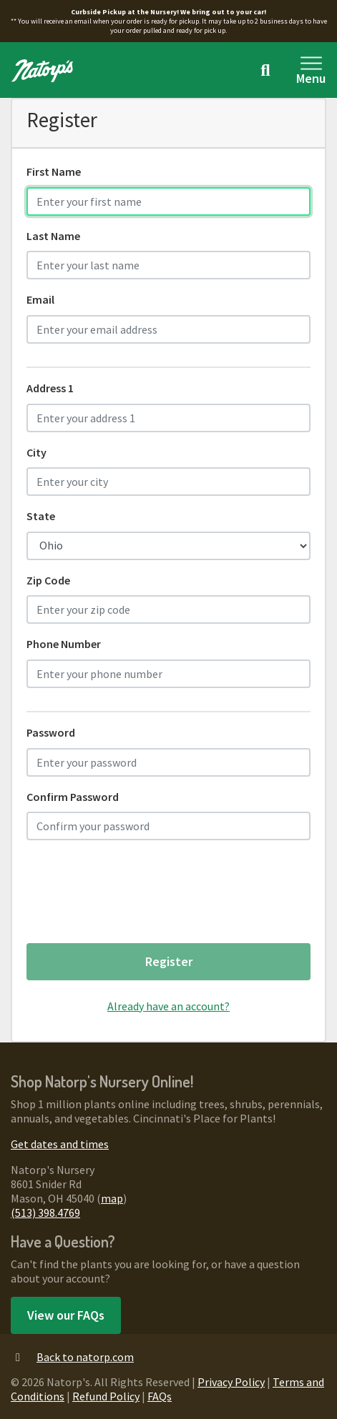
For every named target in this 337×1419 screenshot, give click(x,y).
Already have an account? (168, 1006)
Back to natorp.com (72, 1357)
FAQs (159, 1396)
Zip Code (48, 580)
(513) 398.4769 (45, 1212)
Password (50, 732)
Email (40, 299)
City (36, 452)
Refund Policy (106, 1396)
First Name (53, 171)
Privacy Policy (231, 1382)
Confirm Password (72, 797)
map (112, 1198)
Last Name (53, 236)
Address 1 (50, 388)
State (40, 516)
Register (168, 961)
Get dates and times (60, 1144)
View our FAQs (65, 1315)
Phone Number (63, 644)
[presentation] (135, 897)
